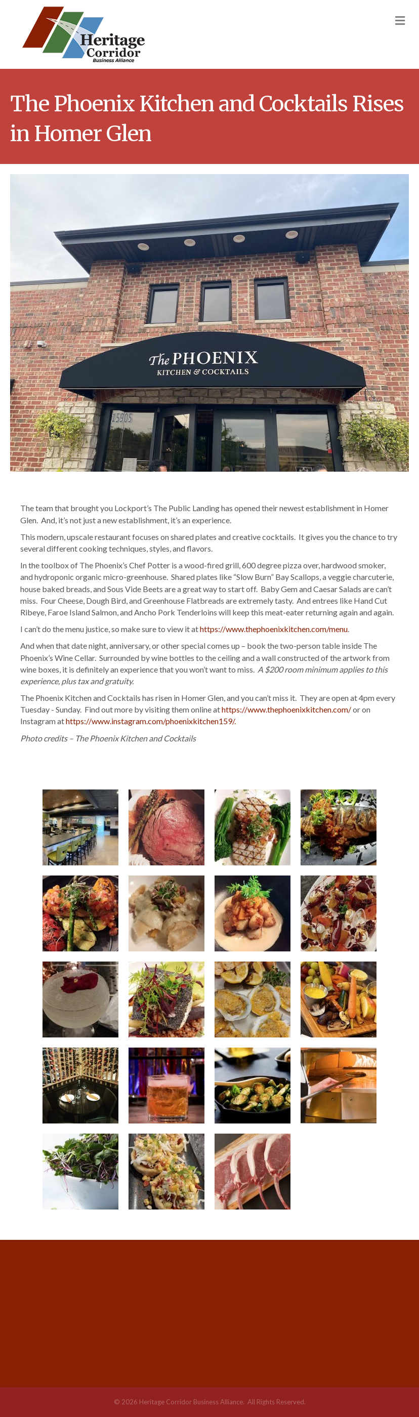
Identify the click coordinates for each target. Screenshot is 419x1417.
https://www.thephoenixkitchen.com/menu (274, 629)
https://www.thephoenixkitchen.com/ (286, 709)
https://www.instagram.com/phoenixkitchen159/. (151, 721)
